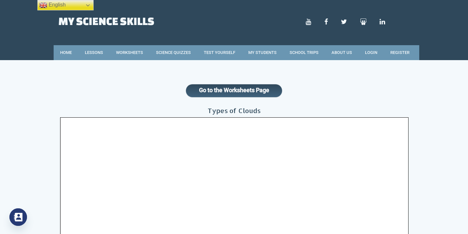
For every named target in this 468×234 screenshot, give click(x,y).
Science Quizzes (173, 52)
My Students (262, 52)
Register (400, 52)
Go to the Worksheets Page (234, 90)
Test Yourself (219, 52)
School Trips (304, 52)
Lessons (94, 52)
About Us (342, 52)
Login (371, 52)
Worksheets (129, 52)
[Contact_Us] (18, 217)
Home (66, 52)
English (52, 5)
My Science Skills (106, 21)
